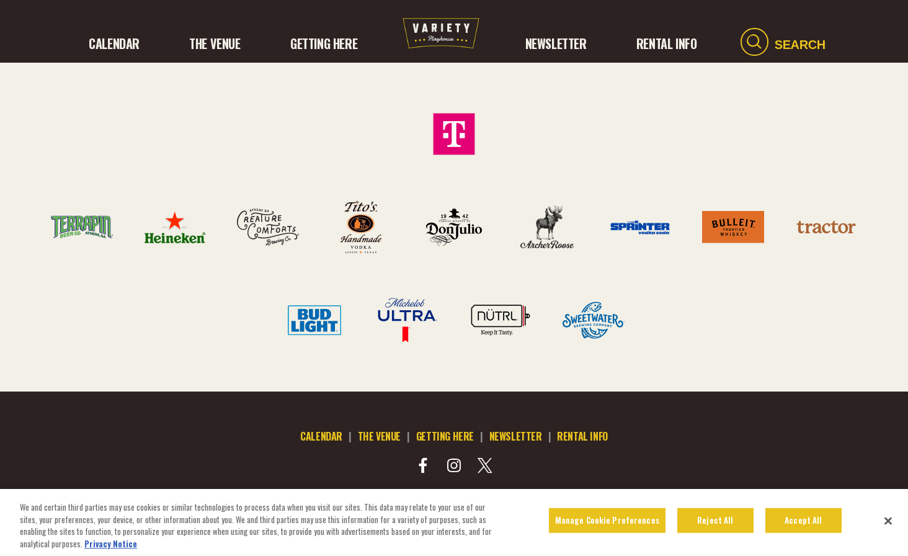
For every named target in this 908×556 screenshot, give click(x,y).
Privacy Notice (110, 547)
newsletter (515, 436)
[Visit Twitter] (485, 465)
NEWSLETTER (556, 43)
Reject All (715, 524)
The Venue (214, 43)
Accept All (803, 524)
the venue (379, 436)
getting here (445, 436)
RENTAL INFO (666, 43)
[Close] (888, 525)
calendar (321, 436)
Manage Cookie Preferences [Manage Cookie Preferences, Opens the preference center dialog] (607, 524)
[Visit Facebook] (422, 465)
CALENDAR (114, 43)
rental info (582, 436)
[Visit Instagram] (454, 465)
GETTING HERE (323, 43)
